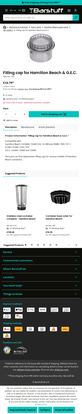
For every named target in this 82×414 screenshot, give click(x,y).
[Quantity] (15, 114)
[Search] (76, 17)
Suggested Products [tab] (15, 173)
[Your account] (75, 10)
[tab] (11, 127)
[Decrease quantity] (6, 114)
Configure (45, 409)
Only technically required (22, 409)
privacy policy (41, 404)
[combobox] (38, 17)
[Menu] (6, 10)
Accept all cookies (64, 409)
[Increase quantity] (25, 114)
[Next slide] (76, 245)
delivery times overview (28, 369)
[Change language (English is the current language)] (14, 10)
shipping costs (23, 89)
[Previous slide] (69, 245)
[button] (41, 252)
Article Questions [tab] (46, 127)
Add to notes (10, 120)
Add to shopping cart (53, 114)
